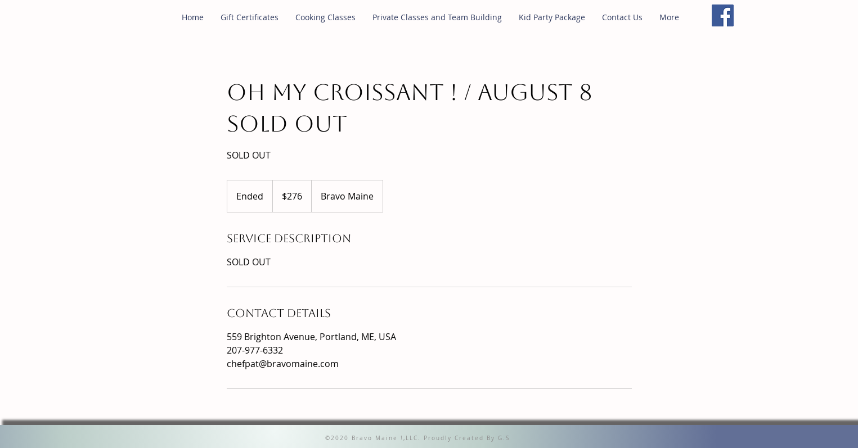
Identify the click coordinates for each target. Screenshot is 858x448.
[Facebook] (723, 15)
